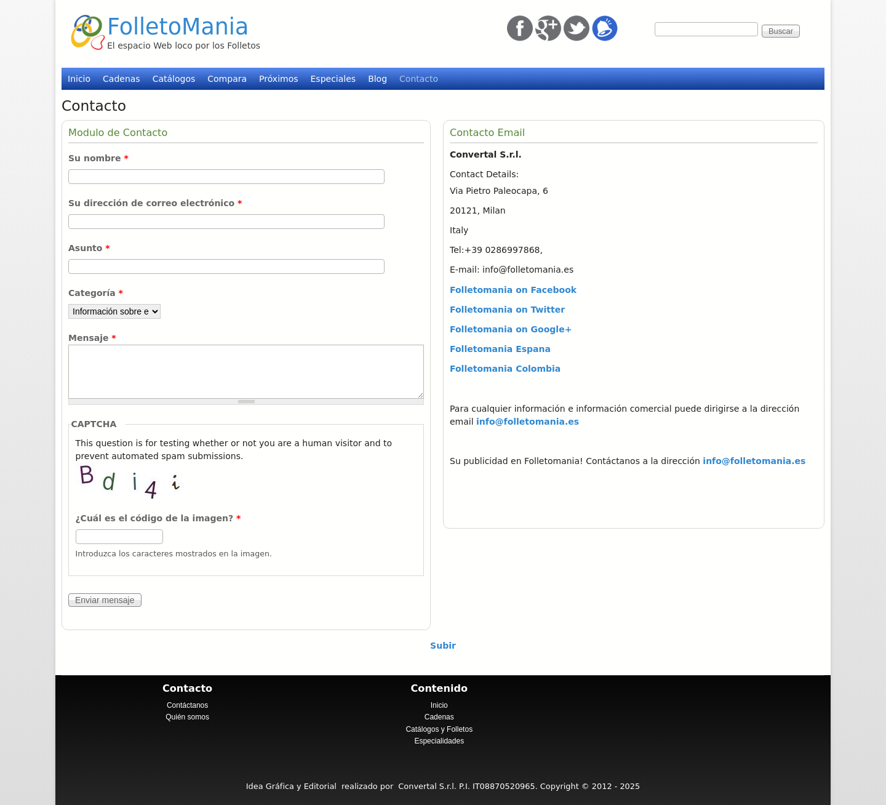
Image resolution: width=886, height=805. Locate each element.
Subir (443, 646)
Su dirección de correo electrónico (155, 203)
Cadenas (121, 79)
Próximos (278, 79)
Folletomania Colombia (505, 369)
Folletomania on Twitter (507, 309)
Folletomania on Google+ (511, 329)
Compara (227, 79)
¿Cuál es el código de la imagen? (158, 518)
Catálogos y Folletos (439, 729)
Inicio (79, 79)
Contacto (418, 79)
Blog (377, 79)
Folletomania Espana (500, 349)
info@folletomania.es (527, 422)
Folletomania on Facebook (513, 290)
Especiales (333, 79)
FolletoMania (178, 27)
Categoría (95, 293)
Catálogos (174, 79)
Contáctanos (187, 705)
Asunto (89, 248)
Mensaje (92, 338)
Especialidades (439, 741)
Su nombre (98, 158)
